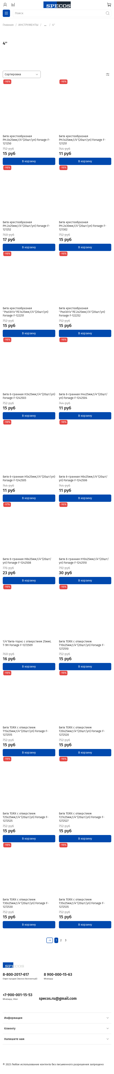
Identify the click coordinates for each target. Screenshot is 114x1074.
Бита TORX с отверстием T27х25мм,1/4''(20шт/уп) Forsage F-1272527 (81, 817)
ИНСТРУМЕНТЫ (28, 25)
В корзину (29, 161)
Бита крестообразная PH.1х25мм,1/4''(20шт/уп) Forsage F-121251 (82, 139)
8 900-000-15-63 (58, 974)
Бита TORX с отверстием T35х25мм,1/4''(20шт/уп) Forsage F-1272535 (82, 903)
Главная (8, 25)
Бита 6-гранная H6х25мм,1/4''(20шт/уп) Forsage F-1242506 (83, 478)
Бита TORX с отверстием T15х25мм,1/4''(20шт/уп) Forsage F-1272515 (25, 731)
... (45, 25)
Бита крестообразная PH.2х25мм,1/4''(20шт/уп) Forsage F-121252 (26, 225)
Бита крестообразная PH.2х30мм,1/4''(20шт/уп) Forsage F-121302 (82, 225)
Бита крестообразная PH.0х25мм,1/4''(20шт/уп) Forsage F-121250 (26, 139)
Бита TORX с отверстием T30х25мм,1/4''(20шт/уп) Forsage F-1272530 (26, 903)
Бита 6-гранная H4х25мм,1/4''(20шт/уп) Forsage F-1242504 (83, 396)
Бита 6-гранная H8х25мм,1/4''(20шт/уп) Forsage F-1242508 (27, 560)
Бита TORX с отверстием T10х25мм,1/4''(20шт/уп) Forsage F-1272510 (82, 645)
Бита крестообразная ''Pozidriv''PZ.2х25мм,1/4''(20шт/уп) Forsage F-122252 (82, 311)
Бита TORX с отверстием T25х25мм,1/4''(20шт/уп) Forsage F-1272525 (25, 817)
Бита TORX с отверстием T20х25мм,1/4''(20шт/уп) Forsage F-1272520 (82, 731)
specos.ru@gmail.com (58, 998)
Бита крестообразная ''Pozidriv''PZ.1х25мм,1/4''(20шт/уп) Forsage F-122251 (25, 311)
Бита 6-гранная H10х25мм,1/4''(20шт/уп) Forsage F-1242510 (84, 560)
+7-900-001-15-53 (17, 995)
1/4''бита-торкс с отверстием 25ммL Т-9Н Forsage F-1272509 (27, 643)
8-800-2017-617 (16, 974)
